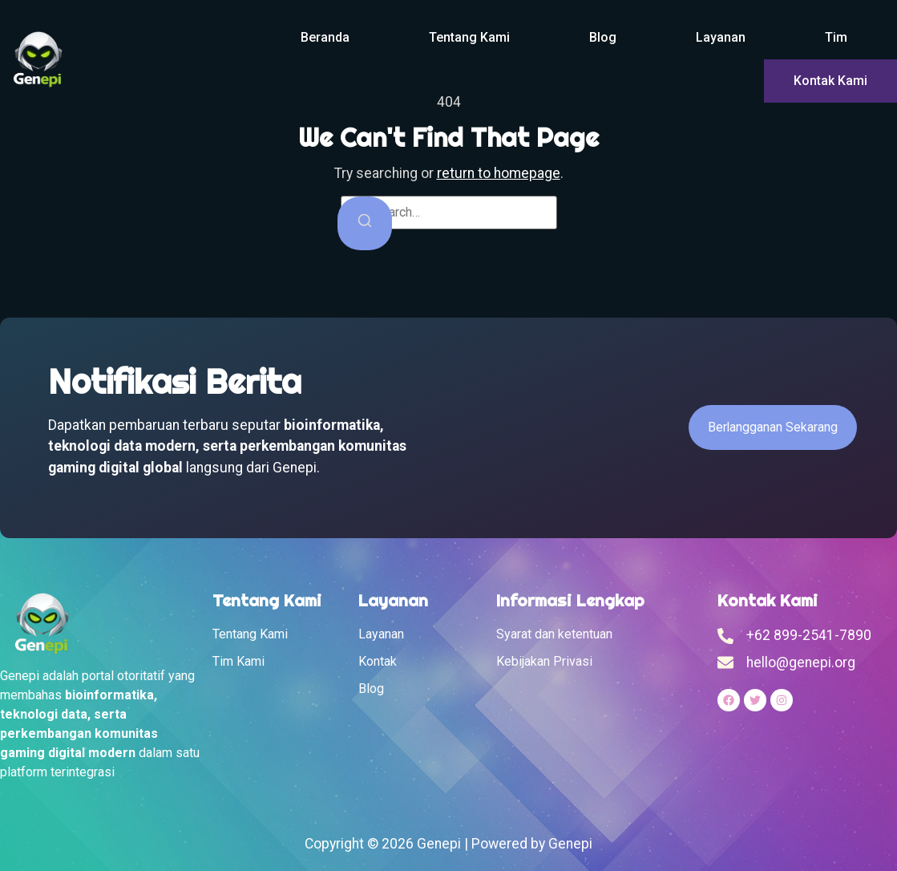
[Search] (364, 223)
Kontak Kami (830, 80)
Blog (602, 37)
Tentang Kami (469, 37)
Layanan (720, 37)
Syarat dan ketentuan (554, 634)
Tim (836, 37)
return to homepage (498, 173)
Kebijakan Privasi (544, 661)
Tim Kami (238, 661)
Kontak (377, 661)
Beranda (325, 37)
